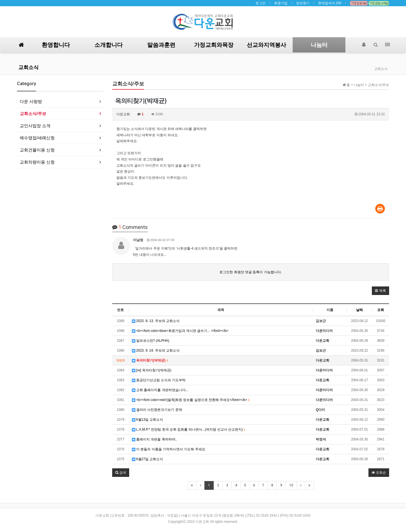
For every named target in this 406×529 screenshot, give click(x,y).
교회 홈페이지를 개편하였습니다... (160, 390)
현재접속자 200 (329, 3)
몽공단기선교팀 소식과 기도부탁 (159, 380)
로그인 (260, 3)
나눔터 (319, 44)
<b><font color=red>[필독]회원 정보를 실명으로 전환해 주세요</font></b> (191, 400)
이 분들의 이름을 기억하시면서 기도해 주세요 (168, 449)
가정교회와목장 (213, 44)
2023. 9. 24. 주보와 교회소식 (156, 350)
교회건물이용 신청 (37, 149)
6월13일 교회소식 (147, 420)
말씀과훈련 (161, 44)
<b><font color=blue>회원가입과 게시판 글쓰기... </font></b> (180, 331)
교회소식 (28, 67)
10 (291, 485)
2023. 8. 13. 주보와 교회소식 (156, 321)
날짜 (359, 310)
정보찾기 (303, 3)
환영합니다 (56, 44)
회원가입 (281, 3)
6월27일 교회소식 (147, 459)
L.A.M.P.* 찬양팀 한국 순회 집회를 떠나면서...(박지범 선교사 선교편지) (188, 429)
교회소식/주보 (33, 113)
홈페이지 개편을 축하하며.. (154, 439)
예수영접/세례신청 (37, 137)
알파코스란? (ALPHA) (150, 341)
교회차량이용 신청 (37, 162)
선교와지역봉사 (266, 44)
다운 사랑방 (31, 101)
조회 (380, 310)
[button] (380, 290)
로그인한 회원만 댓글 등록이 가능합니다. (250, 272)
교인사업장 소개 (35, 125)
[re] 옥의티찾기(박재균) (151, 370)
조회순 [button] (379, 473)
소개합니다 (108, 44)
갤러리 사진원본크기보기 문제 (157, 410)
